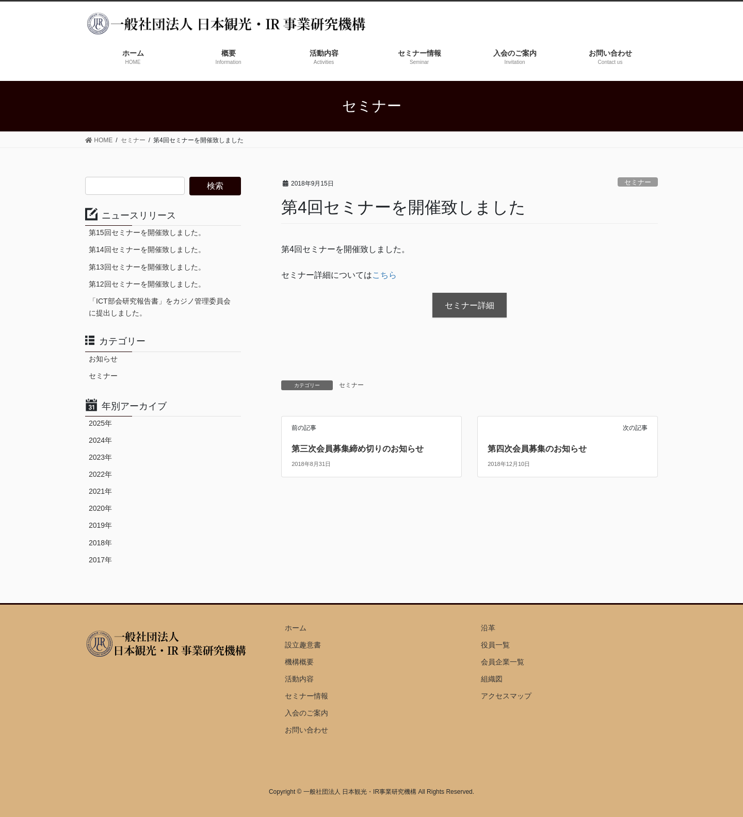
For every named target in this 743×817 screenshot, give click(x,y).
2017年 (100, 560)
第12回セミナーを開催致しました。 (147, 284)
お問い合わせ (306, 730)
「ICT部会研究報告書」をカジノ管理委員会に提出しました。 (160, 307)
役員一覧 (495, 645)
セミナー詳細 (469, 305)
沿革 (488, 628)
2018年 (100, 543)
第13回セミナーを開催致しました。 (147, 267)
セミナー (637, 182)
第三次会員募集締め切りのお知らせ (358, 448)
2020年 (100, 508)
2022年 (100, 474)
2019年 (100, 525)
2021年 (100, 491)
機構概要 (299, 662)
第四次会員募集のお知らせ (537, 448)
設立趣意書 (303, 645)
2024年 (100, 440)
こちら (384, 275)
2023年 (100, 457)
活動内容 (299, 679)
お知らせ (103, 359)
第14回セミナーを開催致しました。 (147, 249)
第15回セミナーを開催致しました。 (147, 232)
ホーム (295, 628)
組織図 (492, 679)
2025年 (100, 423)
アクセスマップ (506, 696)
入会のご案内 (306, 713)
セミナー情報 (306, 696)
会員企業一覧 (502, 662)
